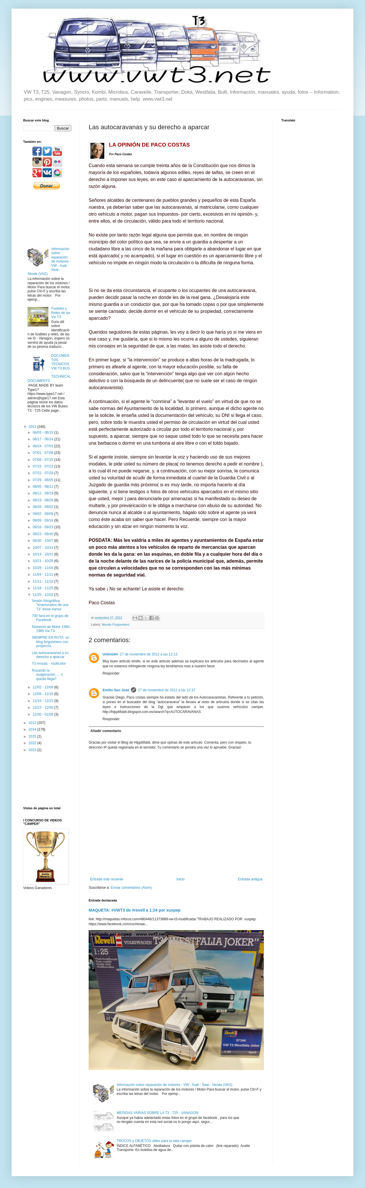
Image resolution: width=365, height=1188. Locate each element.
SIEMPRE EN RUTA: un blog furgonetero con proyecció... (50, 641)
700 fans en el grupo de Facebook (50, 618)
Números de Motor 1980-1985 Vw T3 (51, 629)
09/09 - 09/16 (43, 520)
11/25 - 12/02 (43, 595)
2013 (33, 723)
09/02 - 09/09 (43, 514)
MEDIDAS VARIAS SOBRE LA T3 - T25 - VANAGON (157, 1113)
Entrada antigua (250, 879)
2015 (33, 736)
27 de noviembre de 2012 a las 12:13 (148, 654)
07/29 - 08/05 (43, 480)
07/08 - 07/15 (43, 460)
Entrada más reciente (106, 879)
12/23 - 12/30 (43, 707)
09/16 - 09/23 (43, 527)
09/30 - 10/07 (43, 541)
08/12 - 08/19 (43, 493)
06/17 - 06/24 (43, 439)
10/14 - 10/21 (43, 554)
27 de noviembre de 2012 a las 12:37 (166, 690)
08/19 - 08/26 (43, 500)
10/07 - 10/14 (43, 548)
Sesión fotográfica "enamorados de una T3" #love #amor (50, 605)
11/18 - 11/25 (43, 588)
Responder (111, 673)
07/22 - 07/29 (43, 473)
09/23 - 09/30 (43, 534)
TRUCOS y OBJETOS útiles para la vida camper (154, 1141)
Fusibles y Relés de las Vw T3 (60, 312)
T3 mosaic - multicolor (49, 664)
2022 (33, 743)
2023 (33, 750)
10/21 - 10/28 (43, 561)
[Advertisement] (47, 218)
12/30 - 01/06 (43, 714)
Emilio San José (116, 690)
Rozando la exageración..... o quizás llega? (47, 674)
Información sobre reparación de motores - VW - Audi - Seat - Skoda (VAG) (174, 1085)
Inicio (180, 879)
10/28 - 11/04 (43, 568)
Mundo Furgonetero (115, 624)
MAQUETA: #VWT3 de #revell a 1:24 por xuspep (134, 910)
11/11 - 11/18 (43, 581)
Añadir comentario (105, 731)
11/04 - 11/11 (43, 574)
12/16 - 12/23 (43, 701)
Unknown (110, 654)
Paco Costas (123, 154)
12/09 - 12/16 (43, 694)
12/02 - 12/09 (43, 687)
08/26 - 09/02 (43, 507)
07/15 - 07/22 (43, 466)
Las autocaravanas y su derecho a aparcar (50, 655)
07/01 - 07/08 (43, 453)
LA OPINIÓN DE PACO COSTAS (149, 145)
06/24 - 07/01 (43, 446)
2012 (33, 427)
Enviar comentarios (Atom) (131, 888)
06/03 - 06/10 (43, 433)
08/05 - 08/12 (43, 487)
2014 (33, 729)
